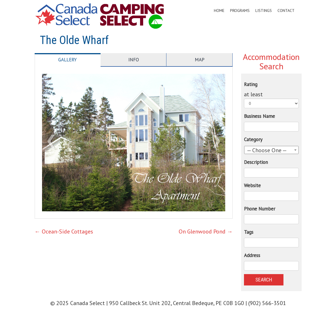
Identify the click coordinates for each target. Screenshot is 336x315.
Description (256, 162)
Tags (248, 232)
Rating (250, 84)
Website (252, 185)
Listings (263, 10)
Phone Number (259, 209)
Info (133, 60)
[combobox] (271, 150)
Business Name (259, 116)
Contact (286, 10)
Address (252, 255)
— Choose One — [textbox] (267, 150)
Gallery (67, 60)
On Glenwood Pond (206, 231)
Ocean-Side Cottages (64, 231)
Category (253, 139)
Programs (240, 10)
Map (199, 60)
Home (219, 10)
